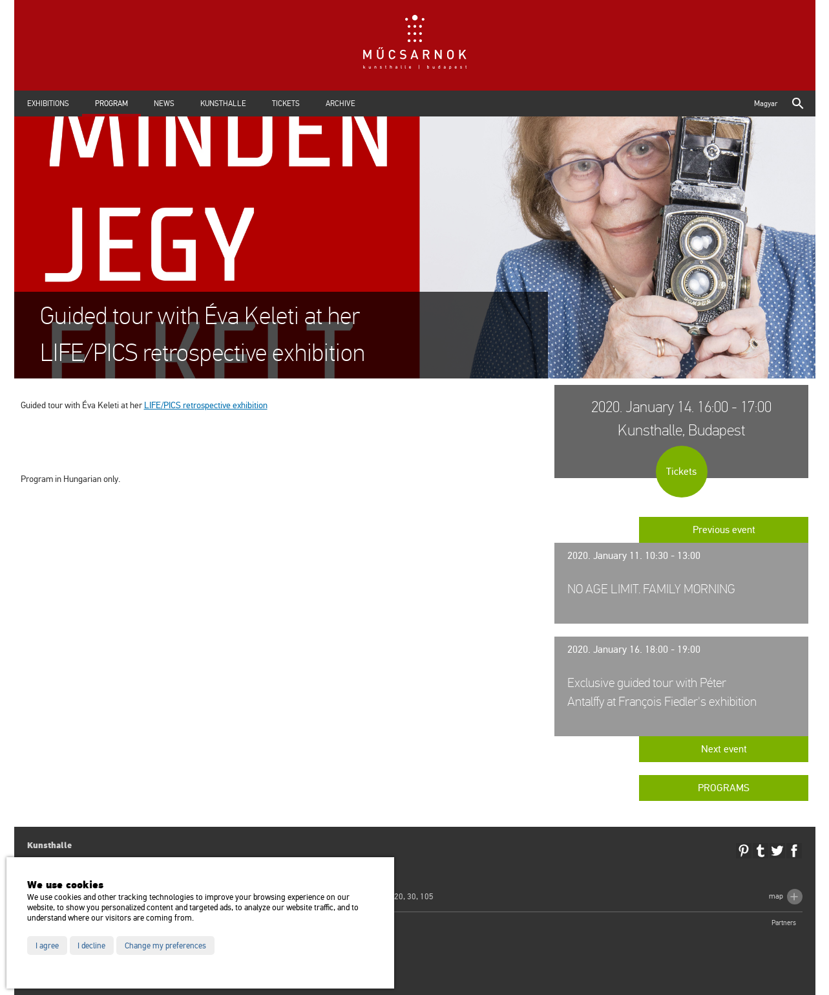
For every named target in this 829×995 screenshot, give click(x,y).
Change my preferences (165, 946)
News (164, 103)
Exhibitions (48, 103)
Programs (724, 788)
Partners (783, 923)
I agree (47, 946)
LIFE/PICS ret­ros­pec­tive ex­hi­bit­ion (206, 405)
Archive (340, 103)
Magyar (765, 103)
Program (111, 103)
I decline (91, 946)
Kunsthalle (223, 103)
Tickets (286, 103)
